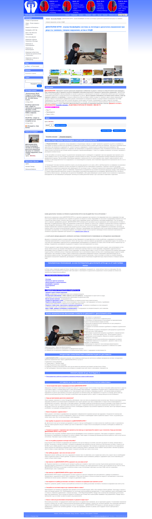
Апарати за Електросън (32, 27)
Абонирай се (31, 126)
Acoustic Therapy (30, 166)
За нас (99, 15)
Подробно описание (51, 136)
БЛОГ (94, 15)
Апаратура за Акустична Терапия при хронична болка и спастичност (33, 54)
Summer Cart (34, 516)
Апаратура (74, 15)
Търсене (82, 513)
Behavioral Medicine (31, 169)
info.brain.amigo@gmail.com (101, 516)
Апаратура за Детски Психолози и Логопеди (32, 40)
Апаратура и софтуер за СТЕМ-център (32, 58)
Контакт (105, 15)
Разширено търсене (36, 83)
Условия (95, 513)
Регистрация (35, 66)
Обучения (88, 15)
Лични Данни (88, 513)
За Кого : (81, 15)
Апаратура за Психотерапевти (30, 44)
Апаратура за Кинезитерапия (30, 48)
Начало (67, 15)
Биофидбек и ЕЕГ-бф (31, 30)
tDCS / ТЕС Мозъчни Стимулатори (31, 33)
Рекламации (67, 513)
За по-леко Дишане (31, 37)
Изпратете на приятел (119, 130)
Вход (28, 66)
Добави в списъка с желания (54, 130)
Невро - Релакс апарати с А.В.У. (32, 24)
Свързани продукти (65, 136)
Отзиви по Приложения (32, 20)
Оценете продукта (106, 130)
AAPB (27, 164)
